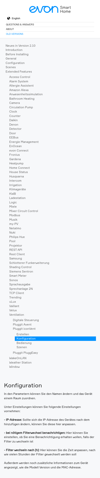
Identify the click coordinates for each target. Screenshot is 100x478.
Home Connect (19, 168)
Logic (13, 202)
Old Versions (14, 33)
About (10, 29)
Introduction (14, 50)
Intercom (15, 180)
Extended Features (19, 71)
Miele (13, 206)
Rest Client (17, 254)
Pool (12, 241)
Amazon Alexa (18, 90)
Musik (13, 219)
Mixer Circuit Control (23, 211)
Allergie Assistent (21, 85)
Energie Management (24, 142)
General (11, 58)
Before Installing (17, 54)
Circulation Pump (21, 107)
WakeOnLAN (17, 358)
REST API (15, 250)
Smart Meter (18, 276)
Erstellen (23, 334)
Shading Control (20, 267)
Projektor (15, 245)
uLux (12, 301)
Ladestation (17, 198)
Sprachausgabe (19, 284)
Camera (14, 103)
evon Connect (18, 150)
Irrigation (15, 185)
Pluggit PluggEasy (25, 353)
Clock (13, 111)
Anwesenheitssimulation (26, 94)
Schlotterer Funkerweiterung (29, 263)
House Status (18, 172)
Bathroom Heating (21, 98)
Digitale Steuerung (26, 320)
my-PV (13, 224)
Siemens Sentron (21, 271)
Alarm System (18, 81)
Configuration (15, 63)
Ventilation (16, 314)
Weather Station (20, 362)
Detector (15, 129)
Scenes (11, 67)
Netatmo (15, 228)
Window (14, 367)
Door (12, 133)
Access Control (19, 77)
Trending (15, 297)
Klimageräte (17, 189)
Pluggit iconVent (24, 329)
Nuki (12, 232)
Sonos (13, 280)
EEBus (13, 137)
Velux (13, 310)
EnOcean (15, 146)
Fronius (14, 155)
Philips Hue (17, 237)
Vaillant (14, 306)
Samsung (15, 258)
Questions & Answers (20, 24)
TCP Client (16, 293)
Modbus (14, 215)
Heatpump (16, 163)
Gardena (15, 159)
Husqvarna (16, 176)
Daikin (13, 120)
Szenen (22, 347)
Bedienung (24, 343)
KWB (12, 194)
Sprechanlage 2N (21, 289)
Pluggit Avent (22, 324)
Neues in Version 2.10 (20, 45)
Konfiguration (26, 338)
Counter (15, 116)
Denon (13, 124)
